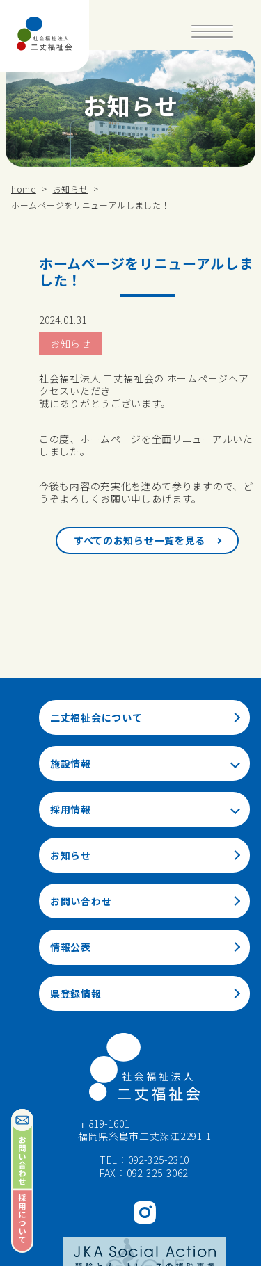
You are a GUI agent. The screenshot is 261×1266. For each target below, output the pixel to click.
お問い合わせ (80, 901)
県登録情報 (76, 993)
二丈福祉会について (96, 717)
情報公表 (70, 947)
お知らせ (70, 343)
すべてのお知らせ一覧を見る (139, 540)
